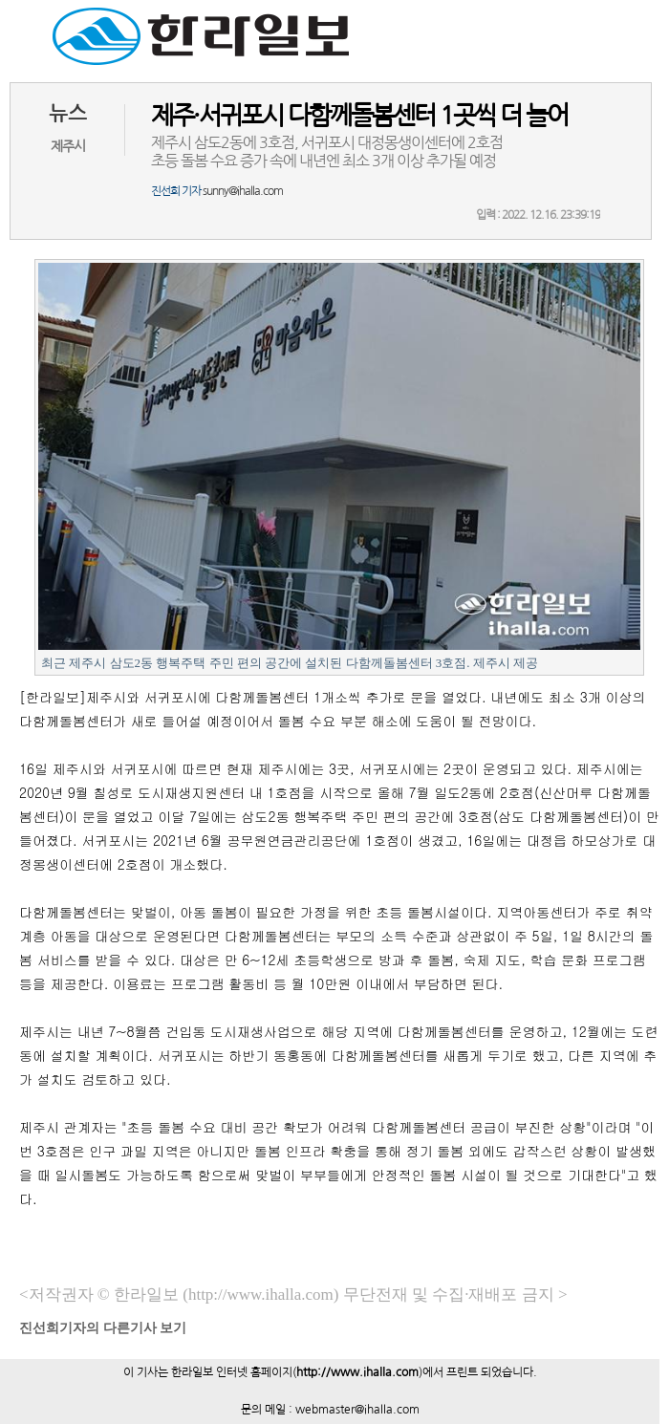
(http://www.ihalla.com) (260, 1294)
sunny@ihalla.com (243, 191)
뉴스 (68, 113)
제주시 (68, 146)
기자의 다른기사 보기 (102, 1328)
